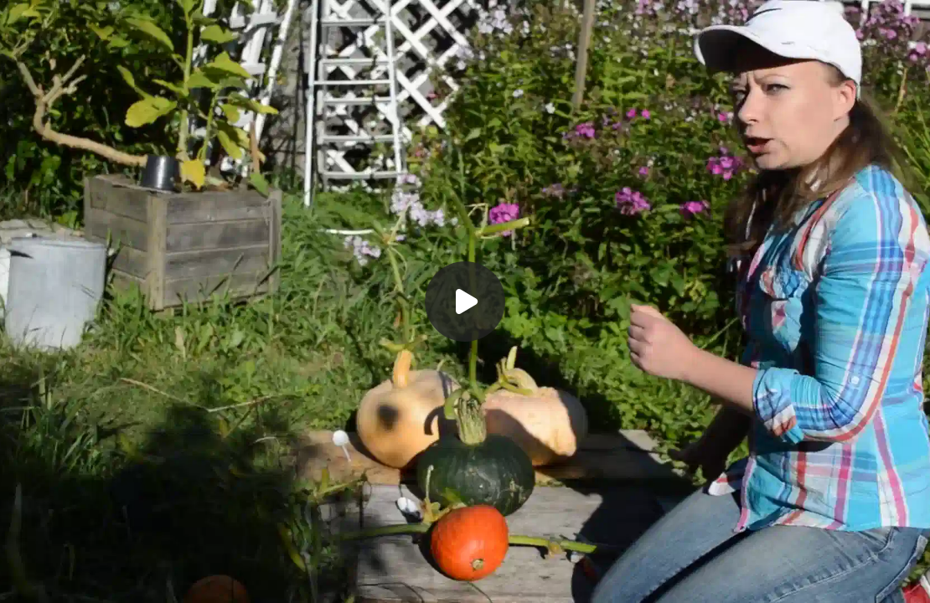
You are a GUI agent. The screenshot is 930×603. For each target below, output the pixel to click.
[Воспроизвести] (465, 301)
